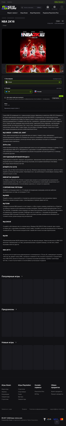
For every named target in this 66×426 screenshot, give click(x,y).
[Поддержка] (56, 421)
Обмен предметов (55, 386)
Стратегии (5, 399)
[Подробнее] (57, 98)
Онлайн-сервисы (38, 386)
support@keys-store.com (57, 409)
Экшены (4, 391)
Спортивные (22, 391)
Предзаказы (9, 309)
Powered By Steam (7, 420)
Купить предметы (56, 391)
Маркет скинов (12, 12)
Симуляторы (5, 396)
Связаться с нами (7, 409)
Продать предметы (57, 394)
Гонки (20, 394)
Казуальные (5, 394)
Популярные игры (12, 276)
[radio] (33, 82)
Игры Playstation (35, 12)
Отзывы (3, 2)
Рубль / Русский (59, 2)
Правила (24, 409)
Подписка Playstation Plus (51, 12)
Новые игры (9, 342)
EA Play (37, 394)
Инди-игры (5, 389)
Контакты (9, 2)
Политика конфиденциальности (38, 409)
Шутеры (20, 396)
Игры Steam (24, 12)
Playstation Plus (39, 391)
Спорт (5, 25)
